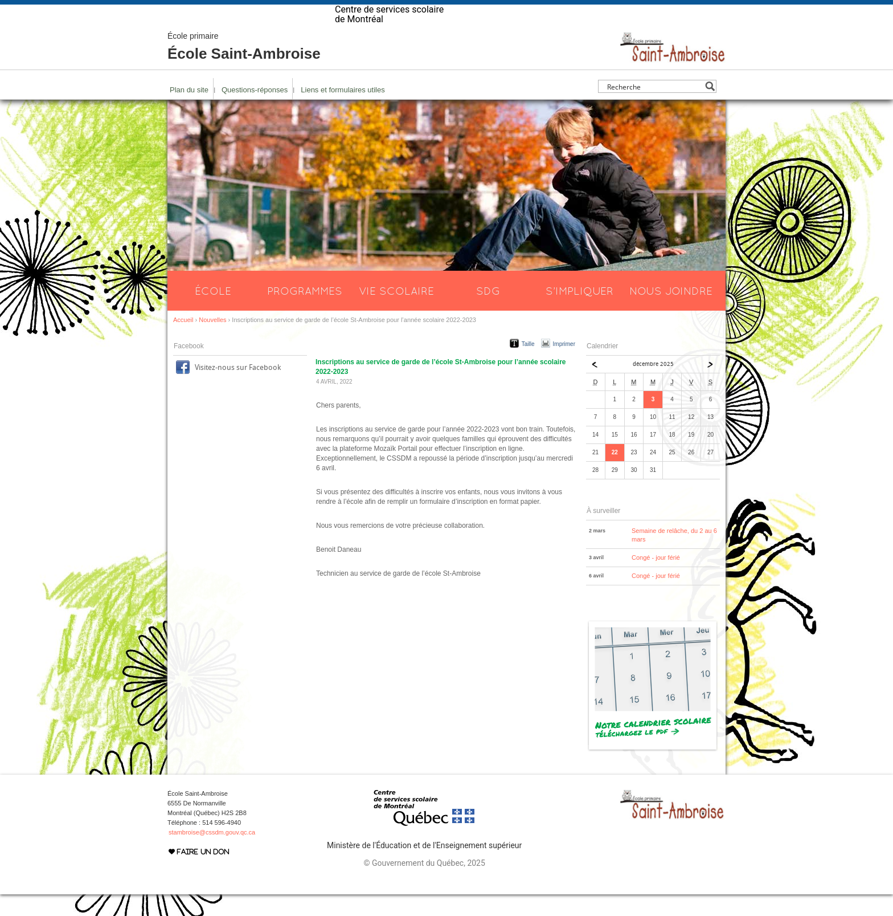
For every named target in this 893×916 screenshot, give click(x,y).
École (213, 312)
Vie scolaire (396, 312)
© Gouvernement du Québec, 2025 (424, 884)
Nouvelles (212, 341)
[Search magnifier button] (710, 108)
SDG (488, 312)
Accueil (183, 341)
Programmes (304, 312)
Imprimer (564, 366)
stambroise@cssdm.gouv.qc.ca (212, 853)
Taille (528, 366)
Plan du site (189, 111)
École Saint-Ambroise (244, 68)
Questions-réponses (255, 111)
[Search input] (654, 108)
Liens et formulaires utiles (342, 111)
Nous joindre (670, 312)
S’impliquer (579, 312)
